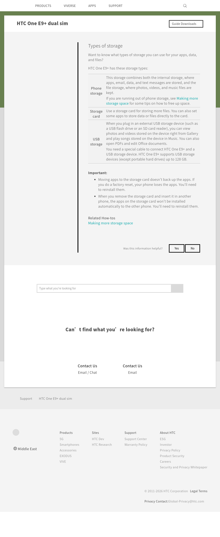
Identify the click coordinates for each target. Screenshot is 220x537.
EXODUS (58, 481)
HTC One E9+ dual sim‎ (58, 423)
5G (53, 464)
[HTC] (18, 5)
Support (26, 423)
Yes (175, 273)
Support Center (131, 464)
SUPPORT (123, 6)
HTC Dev (91, 464)
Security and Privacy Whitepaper (182, 492)
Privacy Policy (167, 475)
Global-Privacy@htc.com (185, 526)
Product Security (169, 481)
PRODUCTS (44, 6)
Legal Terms (198, 516)
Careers (162, 486)
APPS (97, 6)
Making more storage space (131, 103)
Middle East (28, 474)
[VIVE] (201, 5)
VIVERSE (73, 6)
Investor (162, 469)
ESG (159, 464)
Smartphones (61, 469)
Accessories (60, 475)
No (192, 273)
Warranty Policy (131, 469)
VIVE (55, 486)
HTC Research (95, 469)
